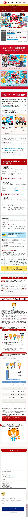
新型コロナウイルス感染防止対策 (13, 5)
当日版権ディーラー (4, 10)
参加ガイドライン (5, 7)
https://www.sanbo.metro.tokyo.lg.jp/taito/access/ (8, 477)
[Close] (24, 490)
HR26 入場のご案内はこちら (12, 39)
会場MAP (16, 190)
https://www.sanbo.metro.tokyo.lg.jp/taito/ (17, 35)
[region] (13, 502)
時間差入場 (19, 284)
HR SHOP (23, 7)
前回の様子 (23, 10)
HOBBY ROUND (16, 2)
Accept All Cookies (13, 508)
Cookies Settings (13, 512)
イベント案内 (14, 7)
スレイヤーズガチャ (14, 10)
